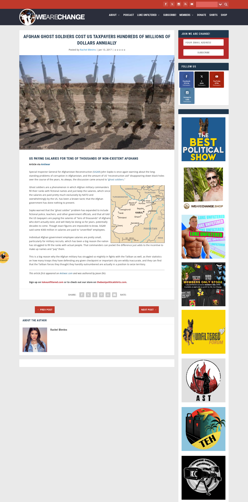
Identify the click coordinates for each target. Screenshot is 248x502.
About (113, 19)
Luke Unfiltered (147, 19)
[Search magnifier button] (226, 4)
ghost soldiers (116, 183)
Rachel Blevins (88, 53)
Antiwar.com (66, 277)
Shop (224, 19)
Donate (201, 19)
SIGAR (96, 175)
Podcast (128, 19)
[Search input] (207, 4)
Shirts (213, 19)
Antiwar (45, 168)
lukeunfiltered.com (52, 286)
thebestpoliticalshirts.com (111, 286)
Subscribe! (169, 19)
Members (184, 19)
